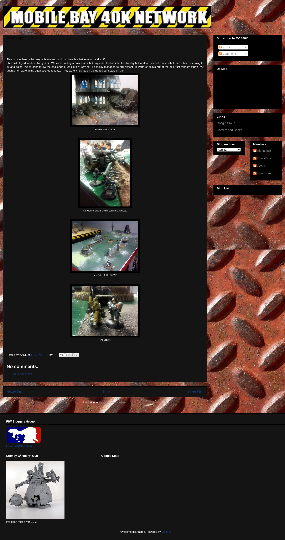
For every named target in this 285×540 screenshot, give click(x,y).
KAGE (261, 165)
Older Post (195, 392)
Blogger (166, 531)
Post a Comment (22, 373)
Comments (228, 53)
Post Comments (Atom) (113, 402)
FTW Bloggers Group (19, 445)
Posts (224, 47)
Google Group (226, 123)
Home (106, 392)
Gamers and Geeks (229, 130)
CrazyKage (264, 158)
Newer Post (15, 392)
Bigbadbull (264, 150)
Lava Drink (264, 173)
